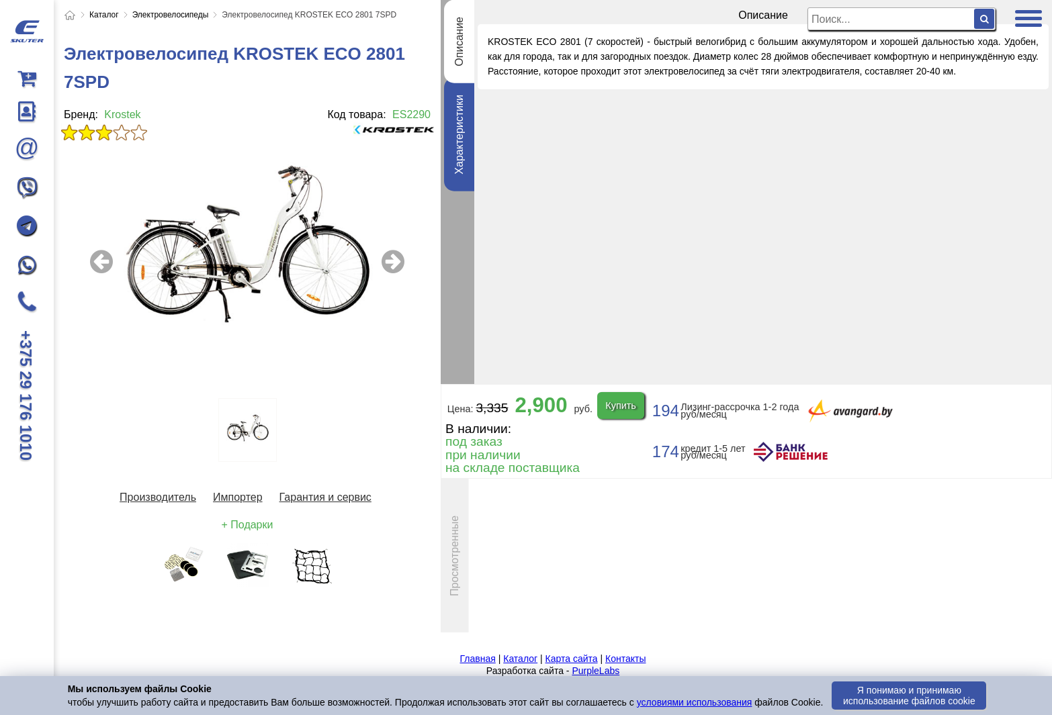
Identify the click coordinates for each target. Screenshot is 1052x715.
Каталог (520, 658)
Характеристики (459, 135)
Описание (459, 41)
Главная (478, 658)
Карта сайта (571, 658)
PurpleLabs (595, 670)
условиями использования (694, 702)
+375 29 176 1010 (26, 395)
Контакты (625, 658)
